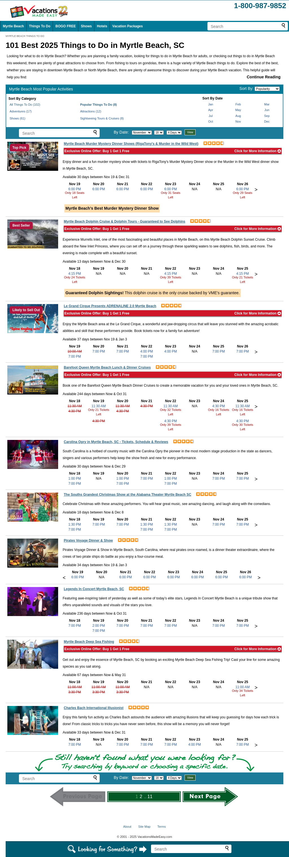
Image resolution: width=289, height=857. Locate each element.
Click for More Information (257, 151)
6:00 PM (74, 189)
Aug (238, 116)
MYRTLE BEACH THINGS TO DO (25, 36)
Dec (267, 121)
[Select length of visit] (174, 132)
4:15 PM (74, 274)
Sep (267, 116)
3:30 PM (74, 692)
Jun (267, 110)
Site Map (144, 826)
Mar (267, 104)
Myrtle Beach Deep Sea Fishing (89, 642)
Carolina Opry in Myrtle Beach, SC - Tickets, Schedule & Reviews (116, 442)
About (127, 826)
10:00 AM (74, 351)
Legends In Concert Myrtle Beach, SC (94, 589)
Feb (238, 104)
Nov (238, 121)
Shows (86, 26)
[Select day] (159, 132)
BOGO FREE (65, 26)
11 (149, 796)
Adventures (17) (21, 111)
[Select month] (142, 132)
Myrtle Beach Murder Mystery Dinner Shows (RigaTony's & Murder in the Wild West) (131, 144)
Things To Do (40, 26)
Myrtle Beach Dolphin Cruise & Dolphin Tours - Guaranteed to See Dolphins (124, 221)
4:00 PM (146, 351)
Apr (210, 110)
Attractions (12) (90, 111)
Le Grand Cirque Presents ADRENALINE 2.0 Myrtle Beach (110, 306)
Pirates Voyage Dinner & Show (88, 540)
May (238, 110)
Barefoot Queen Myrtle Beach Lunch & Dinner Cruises (107, 367)
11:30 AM (74, 406)
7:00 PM (74, 356)
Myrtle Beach (13, 26)
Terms (161, 826)
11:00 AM (74, 687)
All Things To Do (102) (25, 104)
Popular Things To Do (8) (98, 104)
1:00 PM (74, 478)
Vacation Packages (127, 26)
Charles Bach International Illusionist (93, 708)
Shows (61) (17, 118)
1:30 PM (74, 524)
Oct (210, 121)
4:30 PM (74, 411)
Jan (210, 104)
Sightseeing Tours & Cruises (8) (102, 118)
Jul (211, 116)
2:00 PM (98, 626)
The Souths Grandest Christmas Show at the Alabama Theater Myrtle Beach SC (127, 495)
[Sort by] (267, 89)
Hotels (102, 26)
